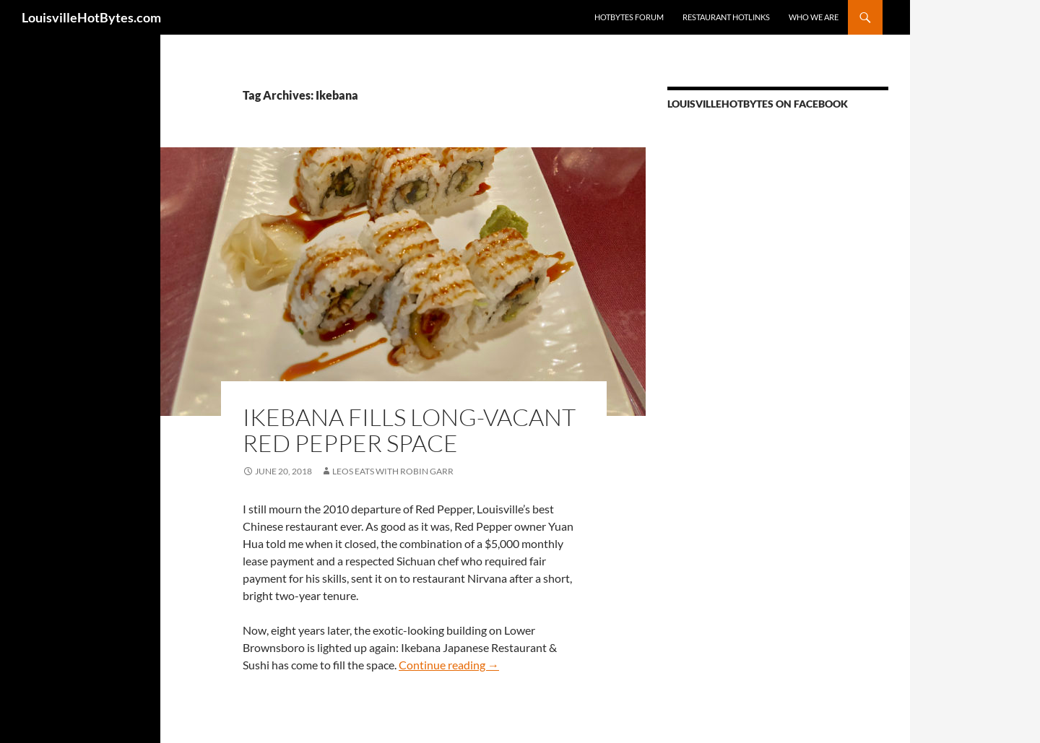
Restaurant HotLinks (726, 17)
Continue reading (449, 665)
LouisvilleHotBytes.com (91, 17)
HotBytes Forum (629, 17)
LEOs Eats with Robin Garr (393, 471)
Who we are (813, 17)
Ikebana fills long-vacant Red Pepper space (409, 430)
